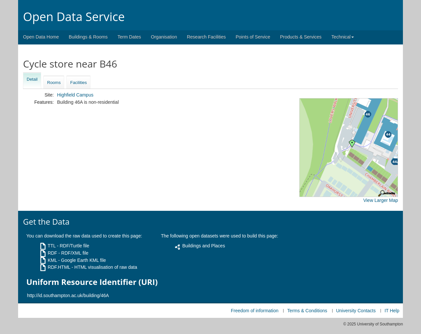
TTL (52, 245)
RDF (52, 253)
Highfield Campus (75, 94)
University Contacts (356, 310)
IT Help (391, 310)
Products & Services (301, 37)
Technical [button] (343, 37)
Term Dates (129, 37)
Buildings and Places (203, 245)
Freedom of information (255, 310)
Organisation (164, 37)
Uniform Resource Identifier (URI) (92, 282)
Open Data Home (41, 37)
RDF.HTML (59, 267)
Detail (32, 79)
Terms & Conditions (307, 310)
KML (52, 260)
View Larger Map (380, 200)
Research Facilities (206, 37)
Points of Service (252, 37)
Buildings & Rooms (88, 37)
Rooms (54, 82)
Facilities (78, 82)
